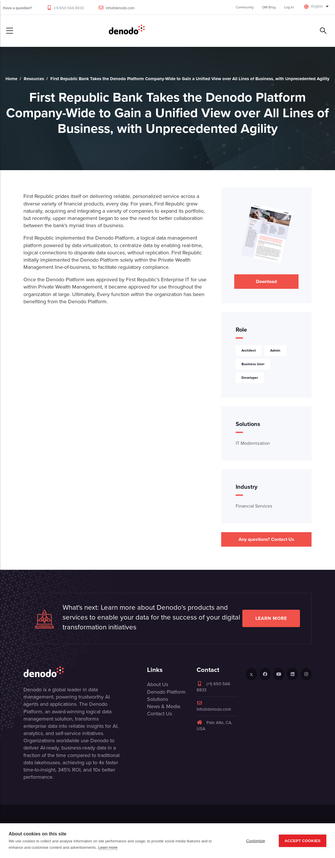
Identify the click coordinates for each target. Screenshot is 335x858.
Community (245, 7)
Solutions (157, 699)
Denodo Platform (166, 692)
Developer (249, 377)
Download (266, 281)
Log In (289, 7)
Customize (255, 841)
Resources (34, 79)
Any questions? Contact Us (266, 539)
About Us (157, 684)
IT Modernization (253, 443)
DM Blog (269, 7)
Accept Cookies (303, 841)
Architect (248, 350)
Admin (275, 350)
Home (11, 79)
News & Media (163, 706)
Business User (252, 363)
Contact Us (159, 713)
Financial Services (254, 506)
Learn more (271, 618)
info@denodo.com (120, 8)
